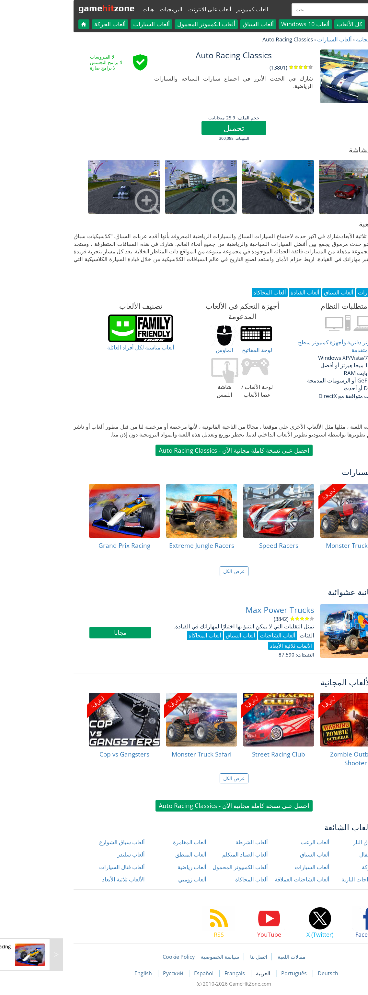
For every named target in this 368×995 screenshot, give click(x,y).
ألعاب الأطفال (325, 854)
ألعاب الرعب (265, 842)
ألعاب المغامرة (139, 842)
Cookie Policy (129, 956)
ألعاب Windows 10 (255, 24)
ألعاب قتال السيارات (72, 867)
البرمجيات (121, 9)
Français (185, 973)
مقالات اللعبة (242, 956)
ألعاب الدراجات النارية (316, 879)
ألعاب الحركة (60, 24)
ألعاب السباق (208, 24)
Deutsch (278, 973)
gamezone (57, 8)
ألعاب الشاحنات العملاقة (252, 879)
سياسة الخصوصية (170, 956)
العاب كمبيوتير (202, 9)
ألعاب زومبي (142, 879)
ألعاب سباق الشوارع (72, 842)
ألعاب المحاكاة (201, 879)
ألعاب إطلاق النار (322, 842)
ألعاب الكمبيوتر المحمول (156, 24)
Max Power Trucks (230, 609)
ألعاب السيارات (101, 24)
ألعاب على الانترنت (159, 9)
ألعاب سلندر (81, 854)
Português (244, 973)
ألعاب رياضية (142, 867)
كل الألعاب (300, 24)
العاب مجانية (320, 39)
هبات (98, 9)
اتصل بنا (208, 956)
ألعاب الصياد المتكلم (195, 854)
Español (154, 973)
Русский (123, 973)
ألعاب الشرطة (202, 842)
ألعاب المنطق (140, 854)
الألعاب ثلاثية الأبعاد (73, 879)
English (94, 973)
